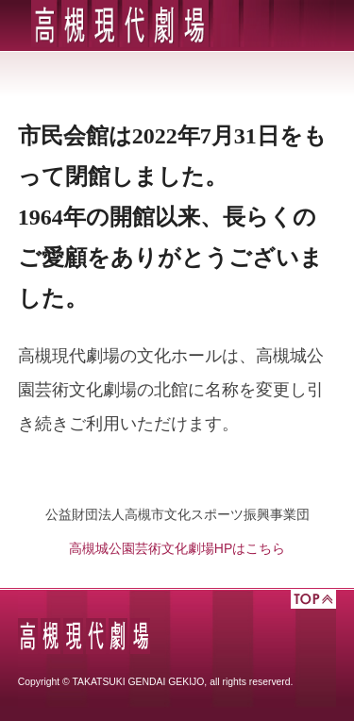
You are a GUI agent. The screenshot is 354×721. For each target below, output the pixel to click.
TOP (313, 599)
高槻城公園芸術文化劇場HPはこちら (177, 548)
